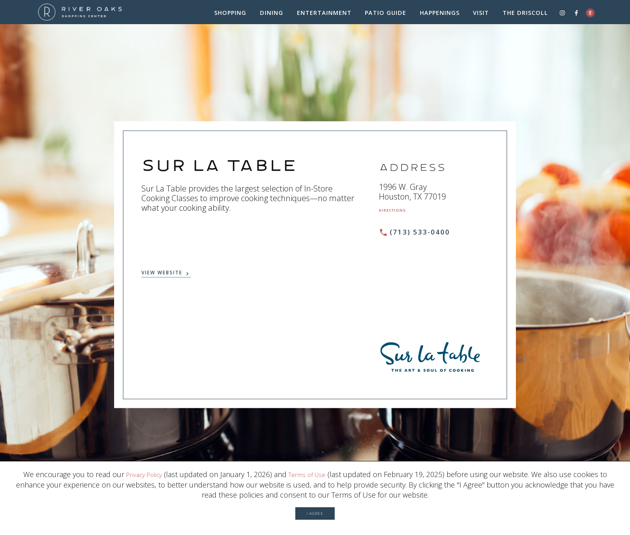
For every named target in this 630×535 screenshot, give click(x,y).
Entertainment (324, 15)
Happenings (440, 15)
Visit (481, 15)
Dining (271, 15)
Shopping (230, 15)
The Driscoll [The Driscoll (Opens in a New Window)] (525, 15)
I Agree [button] (315, 510)
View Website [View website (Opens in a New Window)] (172, 277)
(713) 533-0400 (422, 236)
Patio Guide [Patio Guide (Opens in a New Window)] (385, 15)
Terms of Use (310, 467)
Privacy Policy (140, 467)
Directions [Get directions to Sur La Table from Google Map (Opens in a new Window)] (398, 214)
